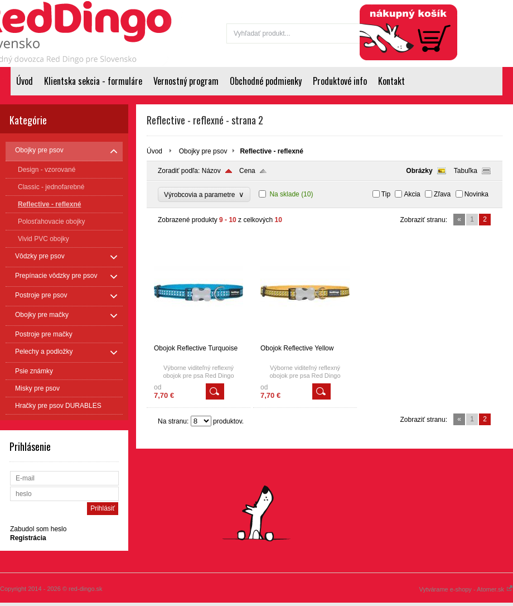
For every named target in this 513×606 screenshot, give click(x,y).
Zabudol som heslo (38, 529)
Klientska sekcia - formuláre (93, 81)
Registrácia (489, 6)
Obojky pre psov (203, 151)
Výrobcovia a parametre (204, 194)
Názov (211, 171)
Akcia (412, 194)
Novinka (476, 194)
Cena (247, 171)
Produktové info (340, 81)
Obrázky (419, 171)
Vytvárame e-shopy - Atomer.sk (466, 589)
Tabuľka (465, 171)
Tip (385, 194)
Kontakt (391, 81)
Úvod (24, 81)
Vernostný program (186, 81)
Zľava (442, 194)
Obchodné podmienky (266, 81)
